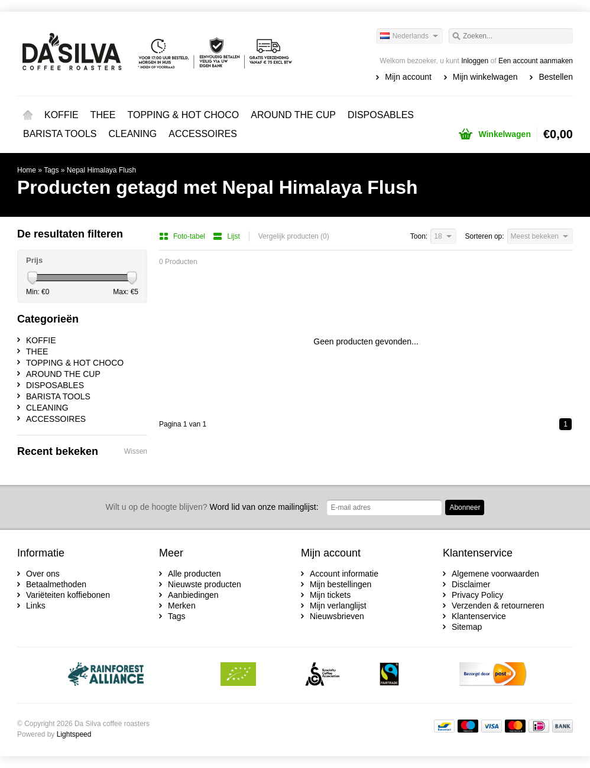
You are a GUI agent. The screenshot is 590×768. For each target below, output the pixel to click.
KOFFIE (61, 115)
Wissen (135, 451)
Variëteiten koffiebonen (68, 595)
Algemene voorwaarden (495, 573)
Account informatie (344, 573)
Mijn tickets (330, 595)
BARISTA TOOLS (60, 134)
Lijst (226, 236)
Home (27, 115)
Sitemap (467, 627)
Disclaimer (471, 584)
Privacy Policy (477, 595)
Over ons (43, 573)
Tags (51, 170)
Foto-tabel (183, 236)
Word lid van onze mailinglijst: (212, 507)
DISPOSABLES (381, 115)
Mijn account (408, 77)
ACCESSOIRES (202, 134)
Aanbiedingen (193, 595)
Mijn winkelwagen (485, 77)
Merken (182, 605)
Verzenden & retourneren (498, 605)
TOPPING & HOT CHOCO (183, 115)
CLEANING (133, 134)
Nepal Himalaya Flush (101, 170)
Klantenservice (479, 616)
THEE (103, 115)
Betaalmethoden (56, 584)
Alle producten (194, 573)
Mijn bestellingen (340, 584)
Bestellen (556, 77)
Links (36, 605)
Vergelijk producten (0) (293, 236)
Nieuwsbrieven (337, 616)
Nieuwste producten (204, 584)
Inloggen (474, 61)
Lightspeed (74, 734)
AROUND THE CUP (293, 115)
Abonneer (464, 507)
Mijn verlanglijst (338, 605)
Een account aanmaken (535, 61)
